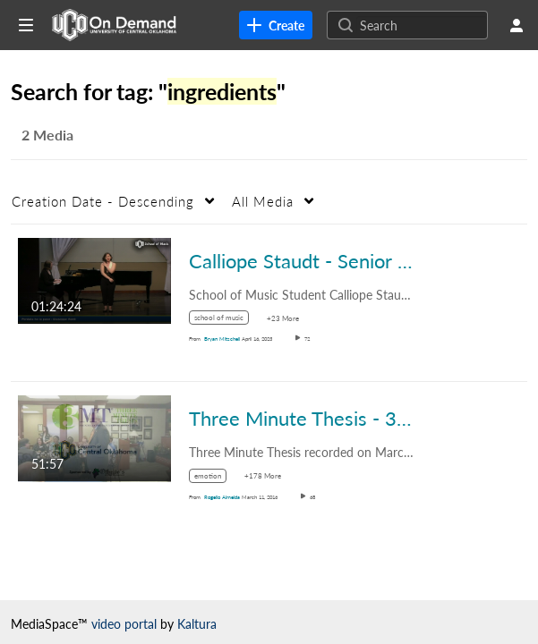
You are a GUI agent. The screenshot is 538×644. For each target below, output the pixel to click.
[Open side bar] (26, 25)
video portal (124, 623)
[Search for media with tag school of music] (225, 321)
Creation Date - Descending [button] (103, 201)
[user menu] (516, 25)
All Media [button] (263, 201)
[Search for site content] (421, 25)
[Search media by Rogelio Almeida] (222, 497)
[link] (275, 25)
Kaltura (197, 623)
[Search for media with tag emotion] (214, 478)
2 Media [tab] (47, 134)
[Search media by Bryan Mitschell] (222, 338)
